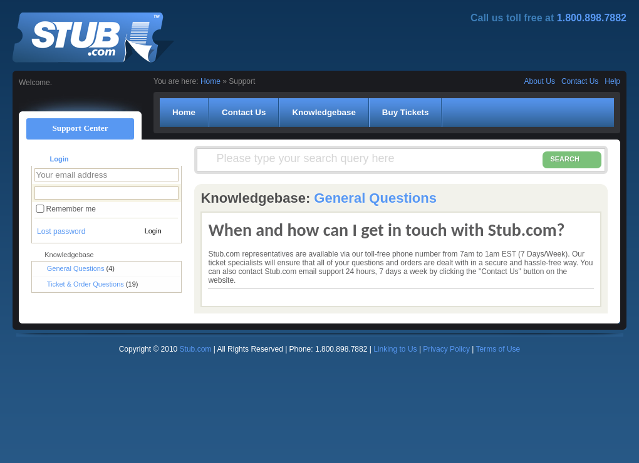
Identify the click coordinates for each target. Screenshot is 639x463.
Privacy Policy (446, 349)
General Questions (81, 268)
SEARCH (572, 159)
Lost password (61, 231)
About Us (539, 81)
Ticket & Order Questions (92, 284)
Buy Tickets (405, 112)
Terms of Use (498, 349)
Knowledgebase (323, 112)
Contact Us (579, 81)
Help (612, 81)
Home (210, 81)
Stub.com (196, 349)
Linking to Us (395, 349)
